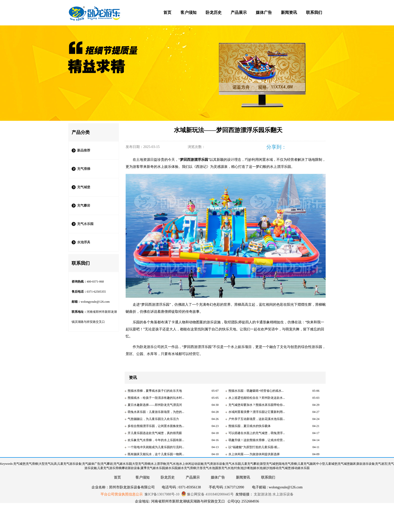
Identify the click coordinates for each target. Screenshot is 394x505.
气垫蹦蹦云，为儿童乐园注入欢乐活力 (153, 419)
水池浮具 (83, 242)
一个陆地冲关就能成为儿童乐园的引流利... (156, 447)
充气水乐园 (85, 224)
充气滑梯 (83, 169)
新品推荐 (83, 150)
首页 (167, 12)
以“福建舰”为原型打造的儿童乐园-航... (254, 447)
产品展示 (239, 12)
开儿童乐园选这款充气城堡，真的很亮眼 (155, 433)
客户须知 (188, 12)
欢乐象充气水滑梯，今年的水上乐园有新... (156, 440)
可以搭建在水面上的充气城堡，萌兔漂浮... (256, 433)
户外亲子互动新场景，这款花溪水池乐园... (256, 419)
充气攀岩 (83, 205)
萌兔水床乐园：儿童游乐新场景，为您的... (156, 412)
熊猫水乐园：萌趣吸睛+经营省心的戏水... (256, 391)
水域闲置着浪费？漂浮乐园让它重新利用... (256, 412)
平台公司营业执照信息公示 (122, 494)
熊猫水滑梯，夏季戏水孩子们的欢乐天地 (155, 391)
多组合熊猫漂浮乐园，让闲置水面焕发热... (156, 426)
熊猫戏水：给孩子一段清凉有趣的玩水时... (156, 398)
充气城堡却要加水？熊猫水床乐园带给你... (256, 405)
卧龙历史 (214, 12)
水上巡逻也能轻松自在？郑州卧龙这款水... (256, 398)
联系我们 (314, 12)
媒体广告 (264, 12)
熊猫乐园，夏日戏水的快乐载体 (249, 426)
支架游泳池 (262, 494)
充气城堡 (83, 187)
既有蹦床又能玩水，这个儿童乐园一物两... (156, 454)
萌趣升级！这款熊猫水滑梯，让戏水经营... (256, 440)
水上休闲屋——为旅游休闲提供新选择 (254, 454)
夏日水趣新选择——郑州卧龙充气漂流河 (155, 405)
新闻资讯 (289, 12)
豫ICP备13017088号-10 (161, 494)
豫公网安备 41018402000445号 (207, 494)
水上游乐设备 (282, 494)
